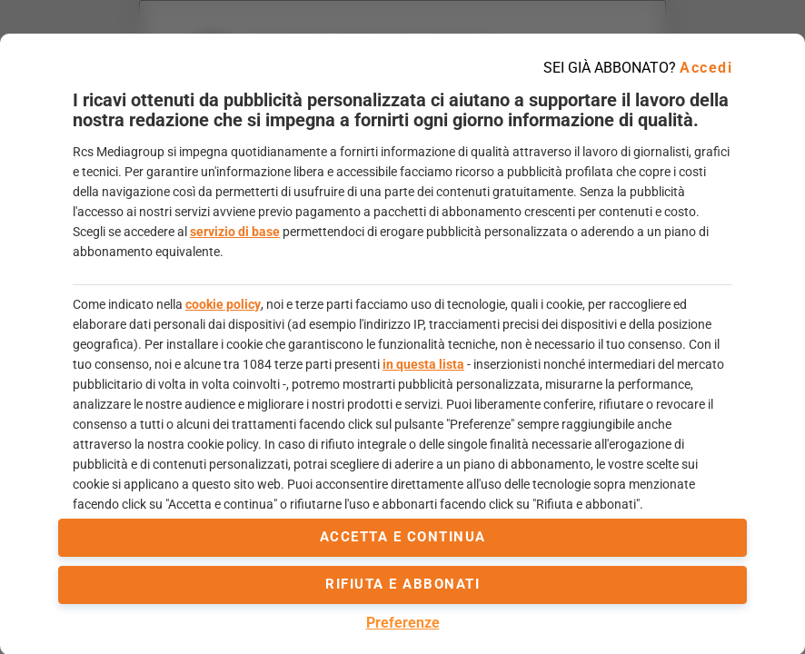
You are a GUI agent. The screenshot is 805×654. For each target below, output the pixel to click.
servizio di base (235, 231)
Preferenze (403, 622)
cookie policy (223, 304)
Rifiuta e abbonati (402, 584)
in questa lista (423, 364)
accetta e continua (403, 537)
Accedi (706, 67)
